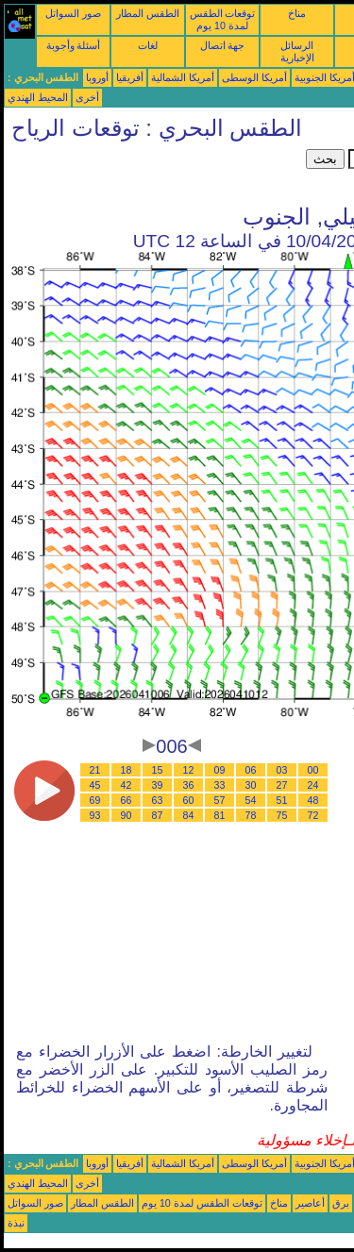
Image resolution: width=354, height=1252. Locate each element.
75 (282, 815)
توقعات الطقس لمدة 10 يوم (223, 19)
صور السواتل (73, 13)
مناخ (297, 13)
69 (95, 800)
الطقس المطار (147, 13)
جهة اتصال (222, 45)
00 (313, 770)
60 (188, 800)
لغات (148, 45)
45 (95, 785)
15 (157, 770)
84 (188, 815)
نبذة (16, 1222)
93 (95, 815)
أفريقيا (129, 77)
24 (313, 785)
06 (251, 770)
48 (313, 800)
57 (220, 800)
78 (251, 815)
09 (220, 770)
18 (126, 770)
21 (95, 770)
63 (157, 800)
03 (282, 770)
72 (313, 815)
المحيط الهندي (38, 97)
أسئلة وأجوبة (73, 45)
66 (126, 800)
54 (251, 800)
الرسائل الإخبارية (297, 51)
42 (126, 785)
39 (157, 785)
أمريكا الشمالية (182, 77)
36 (188, 785)
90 (126, 815)
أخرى (87, 97)
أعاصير (310, 1203)
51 (282, 800)
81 (220, 815)
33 (220, 785)
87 (157, 815)
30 (251, 785)
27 (282, 785)
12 (188, 770)
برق (340, 1203)
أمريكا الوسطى (254, 77)
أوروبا (97, 77)
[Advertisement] (155, 172)
